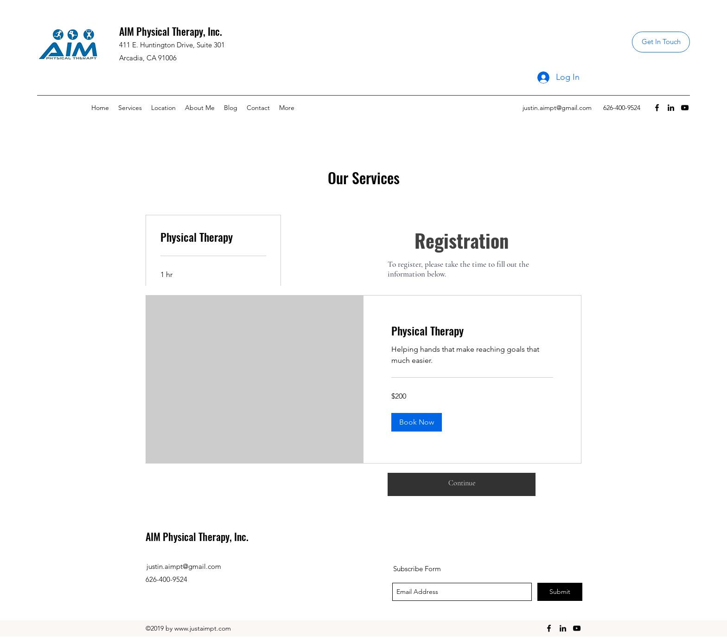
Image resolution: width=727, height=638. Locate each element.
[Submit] (559, 592)
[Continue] (462, 483)
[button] (416, 422)
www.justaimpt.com (202, 628)
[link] (213, 237)
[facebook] (657, 107)
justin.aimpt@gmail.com (557, 107)
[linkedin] (671, 107)
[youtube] (684, 107)
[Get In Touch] (661, 42)
